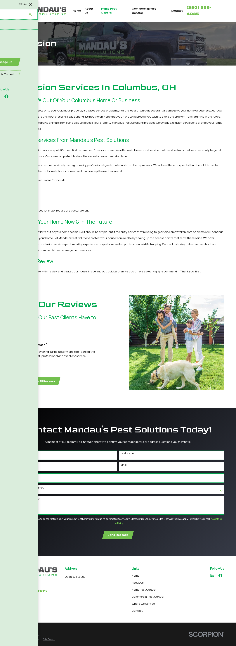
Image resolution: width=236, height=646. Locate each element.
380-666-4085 (29, 591)
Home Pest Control (144, 590)
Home (135, 576)
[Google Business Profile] (212, 576)
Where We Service (143, 604)
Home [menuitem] (77, 11)
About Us (138, 583)
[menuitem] (16, 639)
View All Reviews (40, 381)
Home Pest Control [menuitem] (109, 11)
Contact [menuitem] (177, 11)
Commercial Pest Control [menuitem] (144, 11)
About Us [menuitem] (89, 11)
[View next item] (18, 381)
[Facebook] (220, 576)
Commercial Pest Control (148, 597)
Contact (137, 611)
